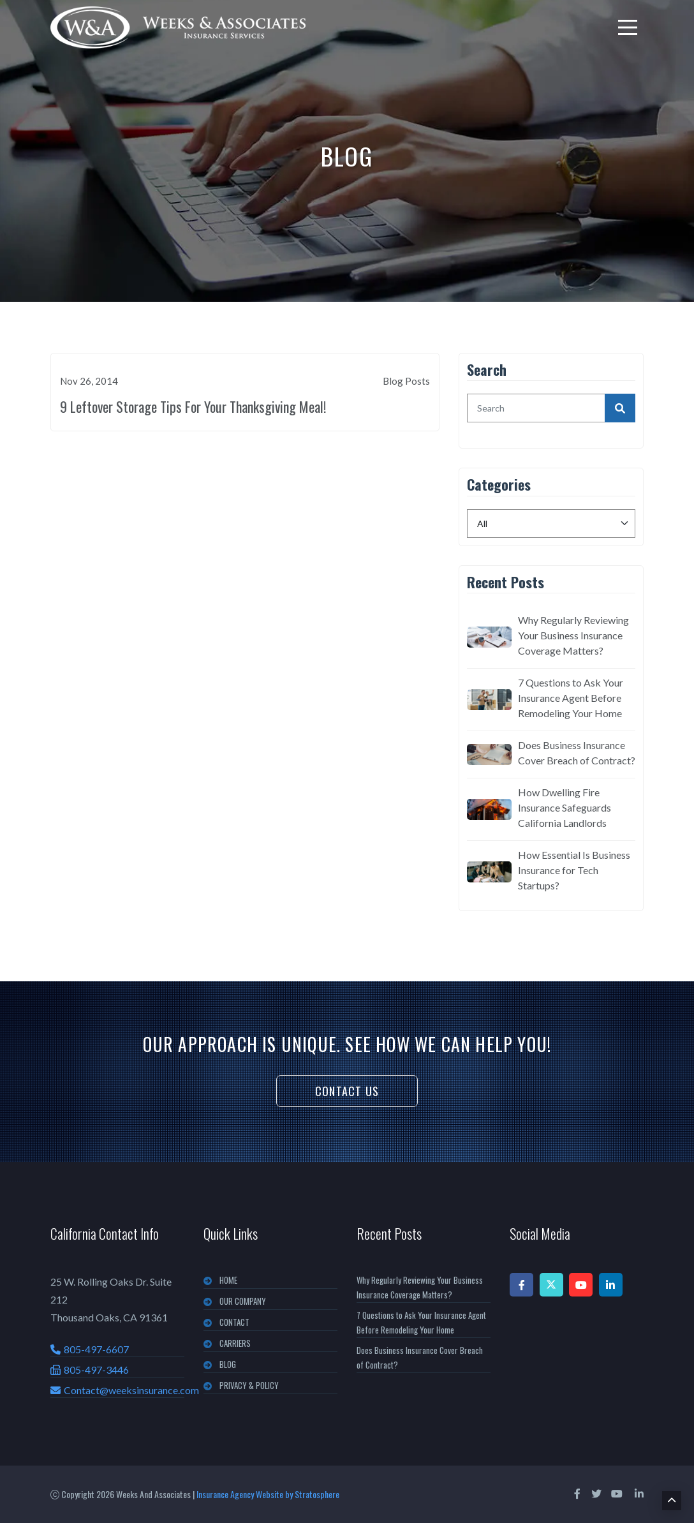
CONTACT (234, 1322)
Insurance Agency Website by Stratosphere (267, 1494)
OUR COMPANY (242, 1301)
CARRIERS (235, 1343)
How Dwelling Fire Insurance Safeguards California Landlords (564, 807)
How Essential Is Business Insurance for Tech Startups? (574, 870)
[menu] (628, 27)
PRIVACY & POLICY (249, 1385)
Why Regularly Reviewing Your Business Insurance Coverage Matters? (573, 635)
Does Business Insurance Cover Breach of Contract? (576, 752)
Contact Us (347, 1091)
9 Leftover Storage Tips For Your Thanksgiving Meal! (193, 406)
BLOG (227, 1364)
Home (228, 1280)
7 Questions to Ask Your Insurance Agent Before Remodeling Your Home (570, 697)
